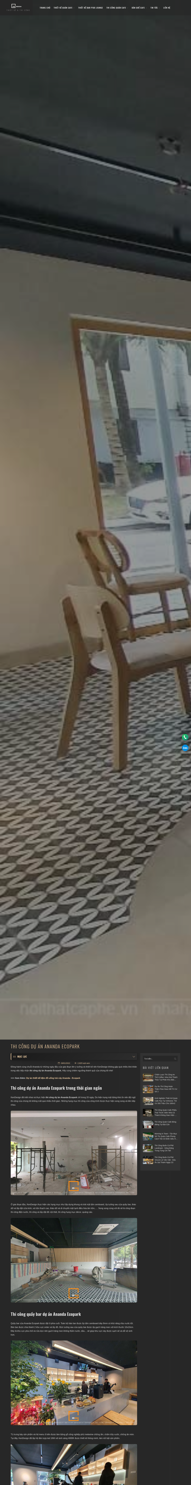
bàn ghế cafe (139, 7)
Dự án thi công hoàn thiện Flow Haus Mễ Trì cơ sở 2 (166, 1089)
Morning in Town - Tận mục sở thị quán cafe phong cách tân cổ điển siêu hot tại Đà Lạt (166, 1136)
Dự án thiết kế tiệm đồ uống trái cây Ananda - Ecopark (53, 1078)
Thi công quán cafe (117, 7)
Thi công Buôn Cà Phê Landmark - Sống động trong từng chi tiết (164, 1148)
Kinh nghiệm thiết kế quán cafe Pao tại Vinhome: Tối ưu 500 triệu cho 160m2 (166, 1100)
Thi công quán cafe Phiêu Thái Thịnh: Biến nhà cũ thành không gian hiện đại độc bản (166, 1113)
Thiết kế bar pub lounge (90, 7)
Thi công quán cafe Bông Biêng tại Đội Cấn (165, 1123)
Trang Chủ (45, 7)
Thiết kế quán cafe (64, 7)
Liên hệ (166, 7)
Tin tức (155, 7)
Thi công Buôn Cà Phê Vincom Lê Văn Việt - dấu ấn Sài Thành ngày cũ (165, 1159)
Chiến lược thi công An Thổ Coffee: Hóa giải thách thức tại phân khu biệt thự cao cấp (166, 1077)
